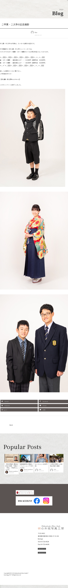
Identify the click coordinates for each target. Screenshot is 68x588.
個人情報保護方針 (60, 572)
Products (8, 541)
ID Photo (8, 536)
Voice (6, 557)
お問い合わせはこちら (49, 560)
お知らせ (51, 572)
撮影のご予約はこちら (49, 553)
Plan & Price (10, 530)
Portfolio (8, 547)
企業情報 (44, 572)
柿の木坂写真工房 (13, 3)
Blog (6, 563)
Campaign (9, 552)
